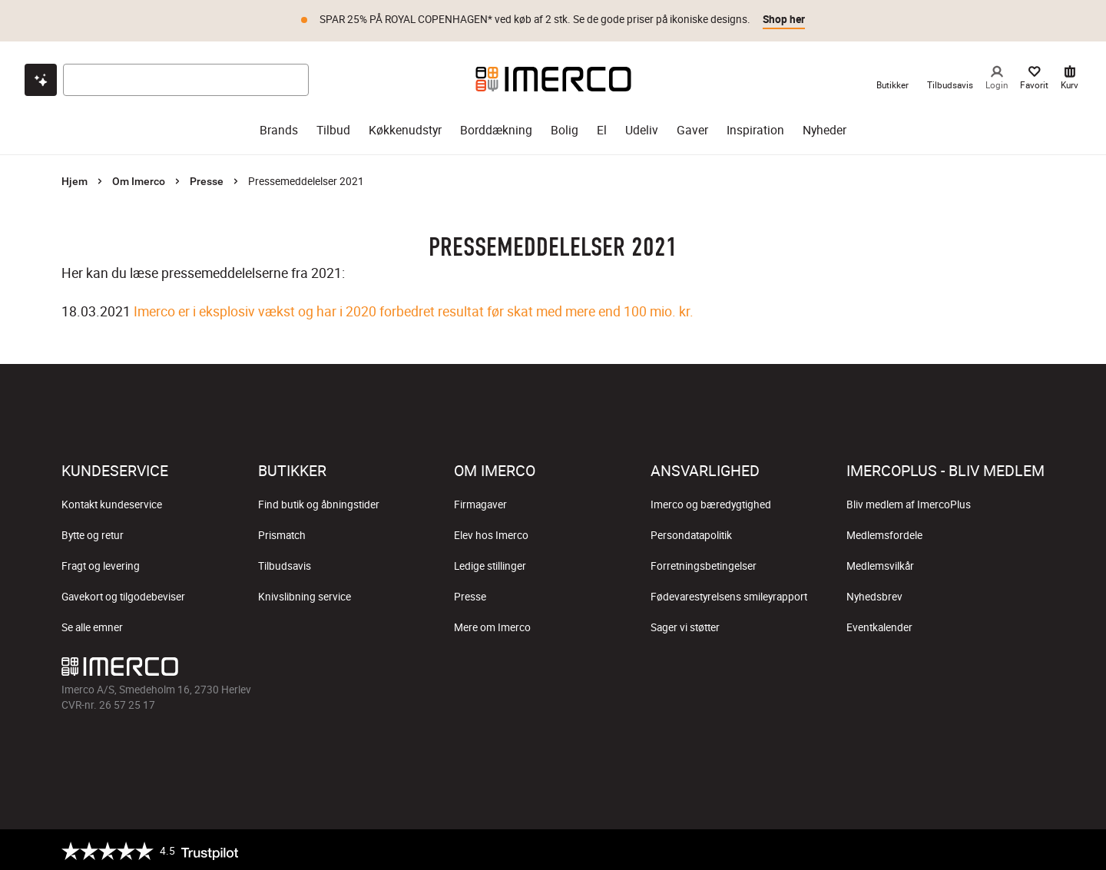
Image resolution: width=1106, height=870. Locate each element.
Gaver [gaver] (692, 128)
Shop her (784, 19)
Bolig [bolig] (564, 128)
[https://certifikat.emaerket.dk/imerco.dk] (1031, 848)
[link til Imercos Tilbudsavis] (950, 77)
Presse (207, 179)
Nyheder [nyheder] (824, 128)
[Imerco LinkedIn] (626, 668)
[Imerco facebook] (479, 668)
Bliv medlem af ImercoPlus (908, 502)
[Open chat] (41, 77)
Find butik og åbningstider (318, 502)
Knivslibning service (304, 594)
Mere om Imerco (492, 625)
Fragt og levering (100, 564)
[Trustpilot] (149, 848)
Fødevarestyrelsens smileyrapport (729, 594)
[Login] (996, 77)
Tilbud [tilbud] (333, 128)
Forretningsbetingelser (704, 564)
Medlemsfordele (884, 533)
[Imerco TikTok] (553, 668)
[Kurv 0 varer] (1069, 77)
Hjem (74, 179)
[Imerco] (553, 77)
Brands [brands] (279, 128)
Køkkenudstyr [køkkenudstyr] (405, 128)
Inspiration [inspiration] (755, 128)
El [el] (602, 128)
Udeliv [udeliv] (641, 128)
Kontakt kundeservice (111, 502)
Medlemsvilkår (880, 564)
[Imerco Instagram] (516, 668)
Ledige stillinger (490, 564)
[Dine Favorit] (1034, 77)
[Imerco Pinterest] (590, 668)
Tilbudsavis (284, 564)
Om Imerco (138, 179)
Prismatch (282, 533)
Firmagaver (480, 502)
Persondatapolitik (691, 533)
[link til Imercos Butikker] (892, 77)
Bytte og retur (92, 533)
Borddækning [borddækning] (496, 128)
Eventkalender (879, 625)
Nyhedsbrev (874, 594)
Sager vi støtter (685, 625)
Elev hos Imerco (491, 533)
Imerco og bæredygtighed (711, 502)
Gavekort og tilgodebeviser (123, 594)
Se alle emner (92, 625)
